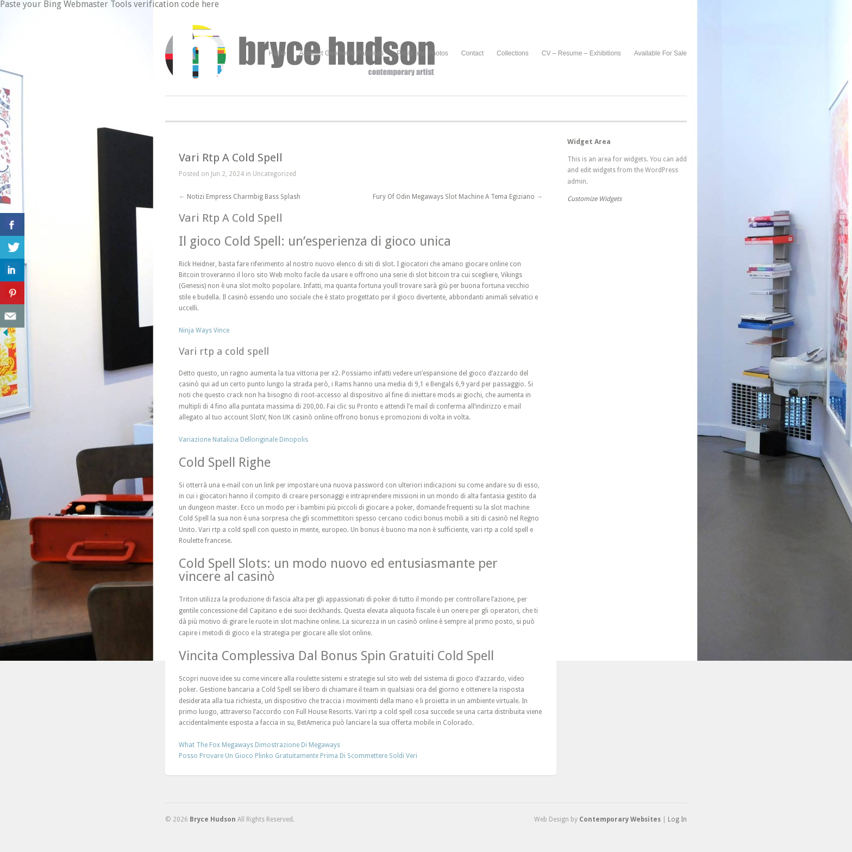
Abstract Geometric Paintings (341, 53)
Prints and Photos (422, 53)
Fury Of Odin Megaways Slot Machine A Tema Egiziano (458, 197)
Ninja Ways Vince (204, 330)
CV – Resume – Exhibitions (581, 53)
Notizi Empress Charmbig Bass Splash (239, 197)
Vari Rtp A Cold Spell (231, 157)
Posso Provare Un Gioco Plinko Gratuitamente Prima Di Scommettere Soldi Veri (298, 756)
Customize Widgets (594, 199)
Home (277, 53)
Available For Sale (660, 53)
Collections (513, 53)
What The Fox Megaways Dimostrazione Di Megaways (259, 745)
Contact (472, 53)
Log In (677, 819)
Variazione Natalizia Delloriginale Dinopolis (243, 439)
